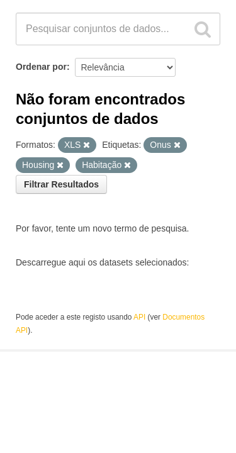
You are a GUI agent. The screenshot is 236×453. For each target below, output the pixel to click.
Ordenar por (41, 67)
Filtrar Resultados (61, 184)
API (139, 317)
